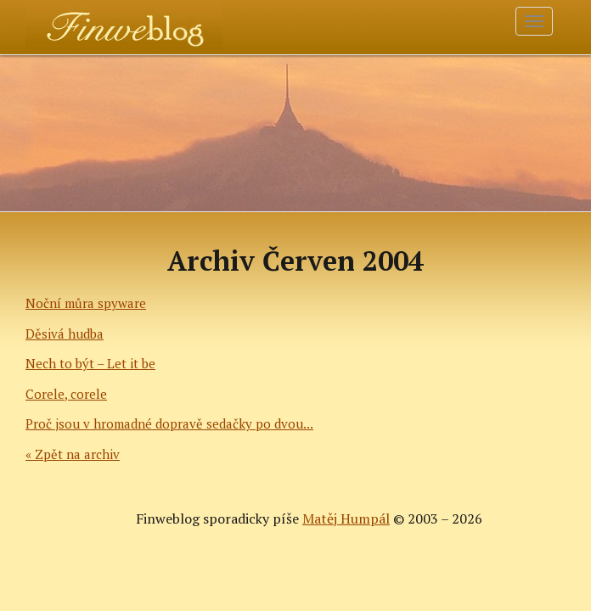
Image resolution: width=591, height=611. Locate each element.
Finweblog (74, 21)
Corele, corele (66, 393)
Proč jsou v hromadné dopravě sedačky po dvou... (169, 423)
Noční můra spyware (85, 302)
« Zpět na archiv (72, 454)
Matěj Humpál (346, 518)
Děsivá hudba (64, 333)
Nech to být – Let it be (90, 363)
